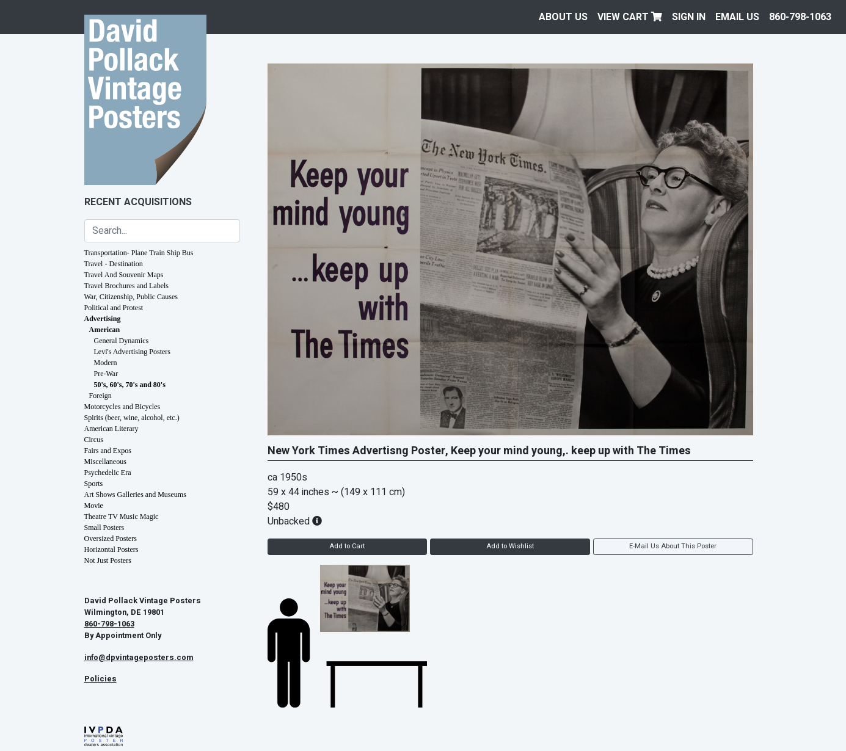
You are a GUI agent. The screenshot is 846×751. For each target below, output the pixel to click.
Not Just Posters (107, 560)
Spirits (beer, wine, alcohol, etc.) (132, 417)
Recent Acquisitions (138, 202)
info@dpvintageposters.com (139, 657)
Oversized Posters (110, 538)
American (104, 329)
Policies (100, 678)
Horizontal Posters (111, 549)
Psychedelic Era (107, 472)
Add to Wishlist (510, 546)
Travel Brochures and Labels (126, 285)
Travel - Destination (113, 263)
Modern (105, 362)
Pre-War (106, 373)
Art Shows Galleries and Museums (135, 494)
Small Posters (104, 527)
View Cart (629, 17)
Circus (93, 439)
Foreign (100, 395)
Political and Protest (114, 307)
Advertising (102, 318)
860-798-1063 (800, 17)
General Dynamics (121, 340)
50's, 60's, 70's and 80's (130, 384)
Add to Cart (347, 546)
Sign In (689, 17)
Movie (93, 505)
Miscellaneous (105, 461)
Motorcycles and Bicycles (122, 406)
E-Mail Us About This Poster (673, 546)
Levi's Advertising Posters (132, 351)
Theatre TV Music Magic (121, 516)
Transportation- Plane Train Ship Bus (139, 253)
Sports (93, 483)
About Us (563, 17)
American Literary (111, 428)
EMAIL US (737, 17)
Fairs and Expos (107, 450)
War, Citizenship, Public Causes (131, 296)
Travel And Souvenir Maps (124, 274)
